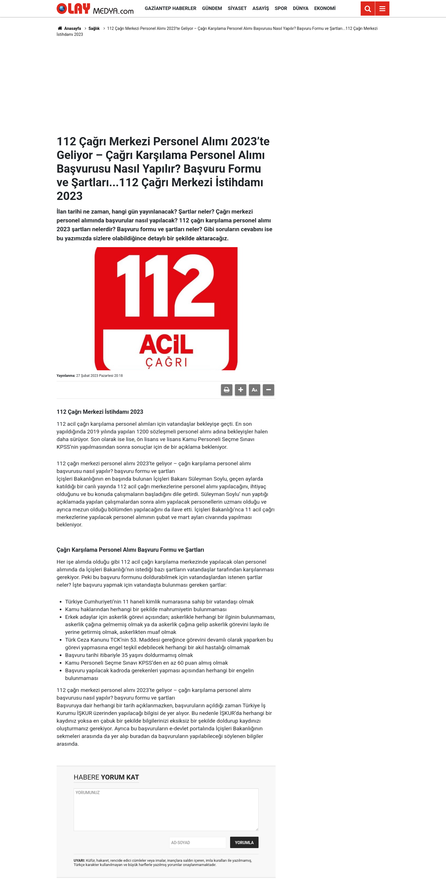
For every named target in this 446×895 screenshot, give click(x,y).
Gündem (212, 8)
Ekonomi (325, 8)
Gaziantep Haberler (170, 8)
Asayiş (261, 8)
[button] (240, 390)
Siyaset (237, 8)
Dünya (301, 8)
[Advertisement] (223, 86)
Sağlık (94, 28)
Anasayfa (69, 28)
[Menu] (382, 8)
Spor (281, 8)
